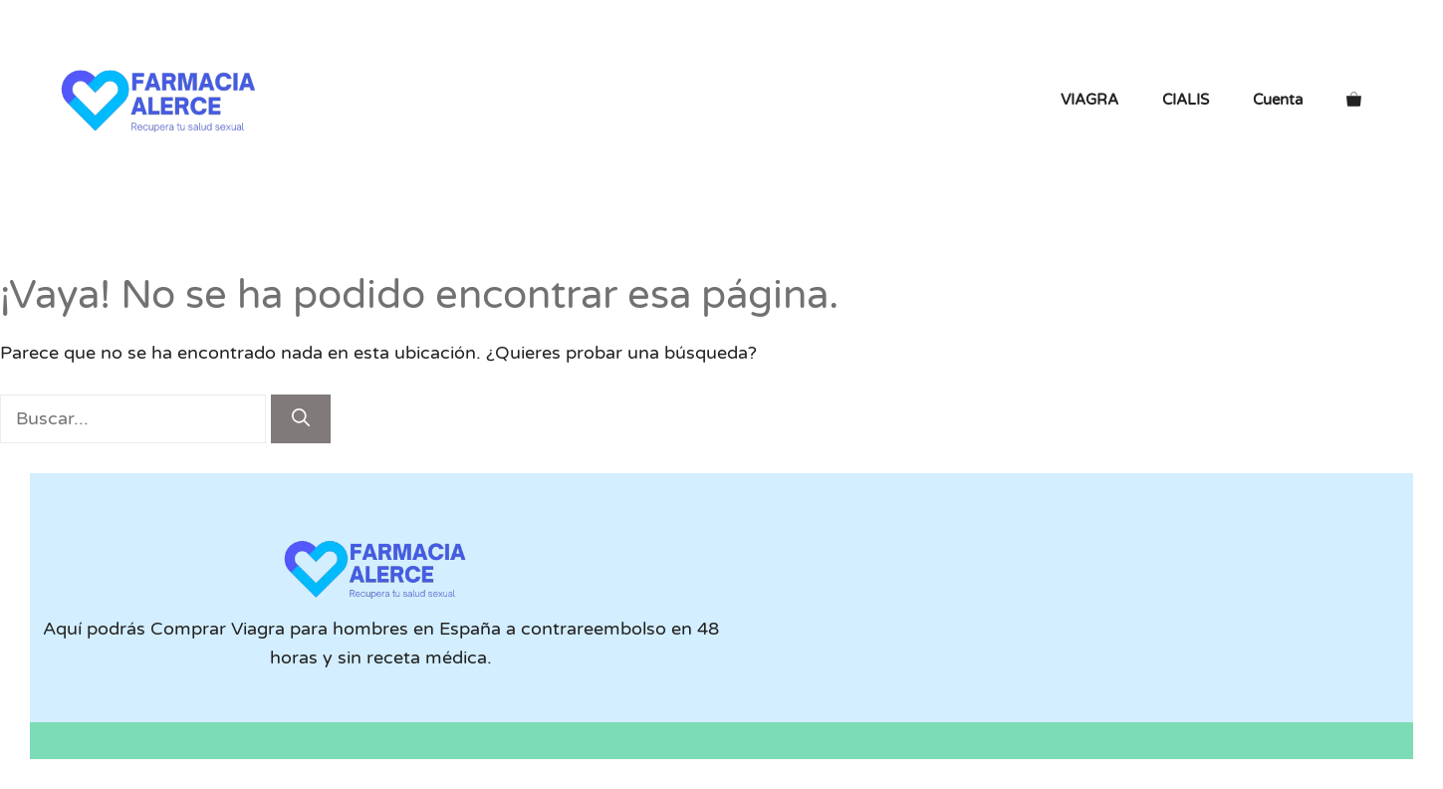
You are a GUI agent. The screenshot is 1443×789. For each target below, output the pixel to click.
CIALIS (1185, 100)
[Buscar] (301, 418)
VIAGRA (1089, 100)
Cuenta (1278, 100)
